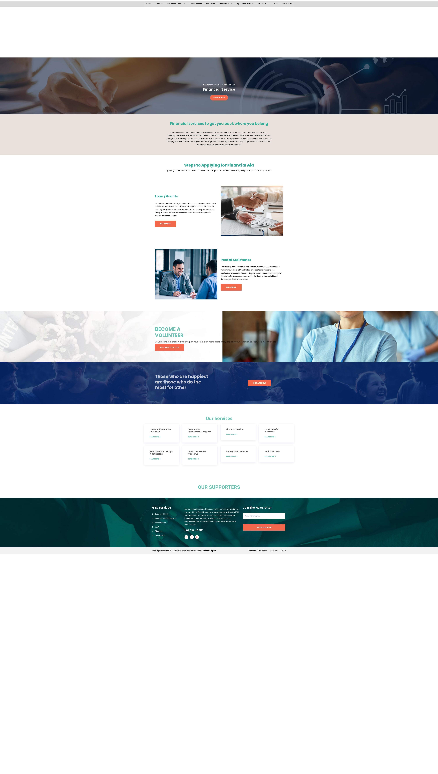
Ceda (159, 4)
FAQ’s (275, 4)
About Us (263, 4)
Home (148, 4)
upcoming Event (245, 4)
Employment (226, 4)
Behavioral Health (176, 4)
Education (210, 4)
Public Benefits (196, 4)
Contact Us (287, 4)
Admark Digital (209, 697)
